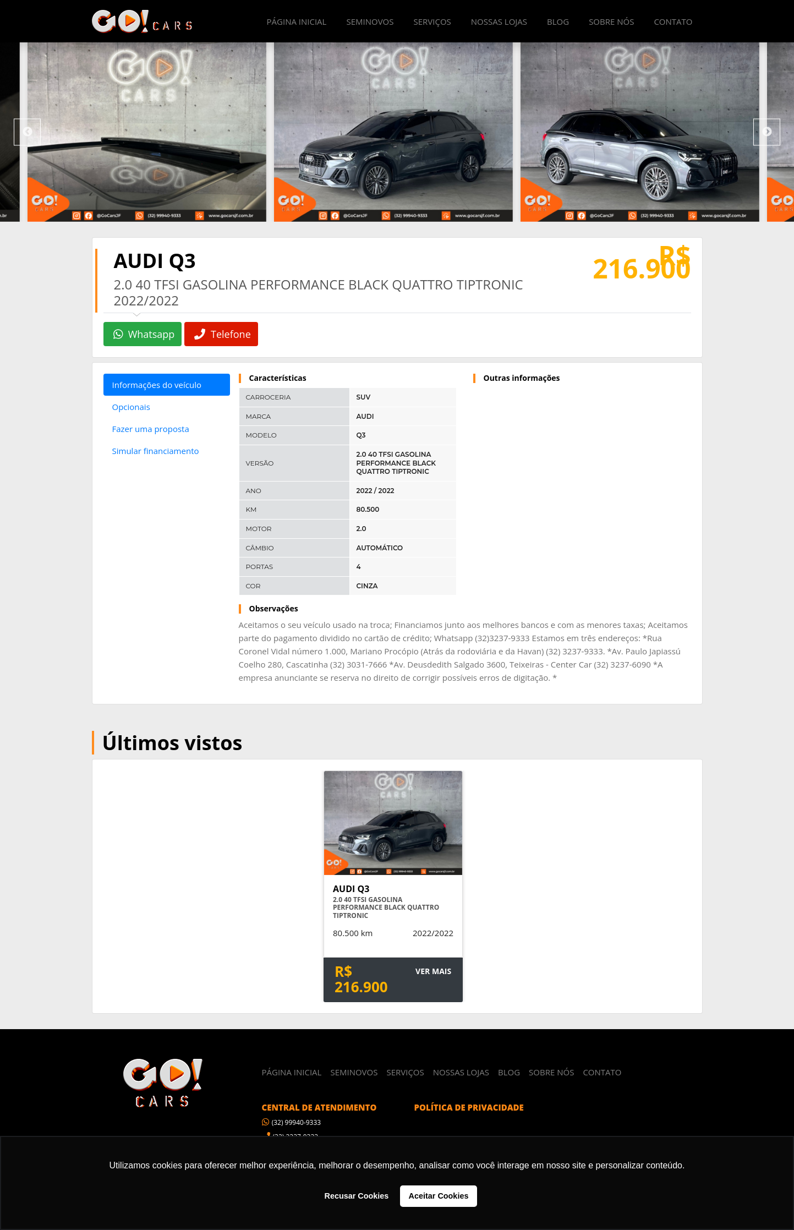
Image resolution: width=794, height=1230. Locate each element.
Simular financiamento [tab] (155, 450)
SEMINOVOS (369, 21)
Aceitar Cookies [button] (439, 1195)
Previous (27, 131)
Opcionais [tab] (131, 406)
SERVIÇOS (432, 21)
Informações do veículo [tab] (156, 384)
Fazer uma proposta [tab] (150, 428)
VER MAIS (433, 970)
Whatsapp (144, 334)
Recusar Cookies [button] (357, 1195)
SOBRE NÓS (611, 21)
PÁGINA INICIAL (297, 21)
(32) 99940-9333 (291, 1121)
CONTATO (673, 21)
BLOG (558, 21)
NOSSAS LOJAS (499, 21)
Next (766, 131)
